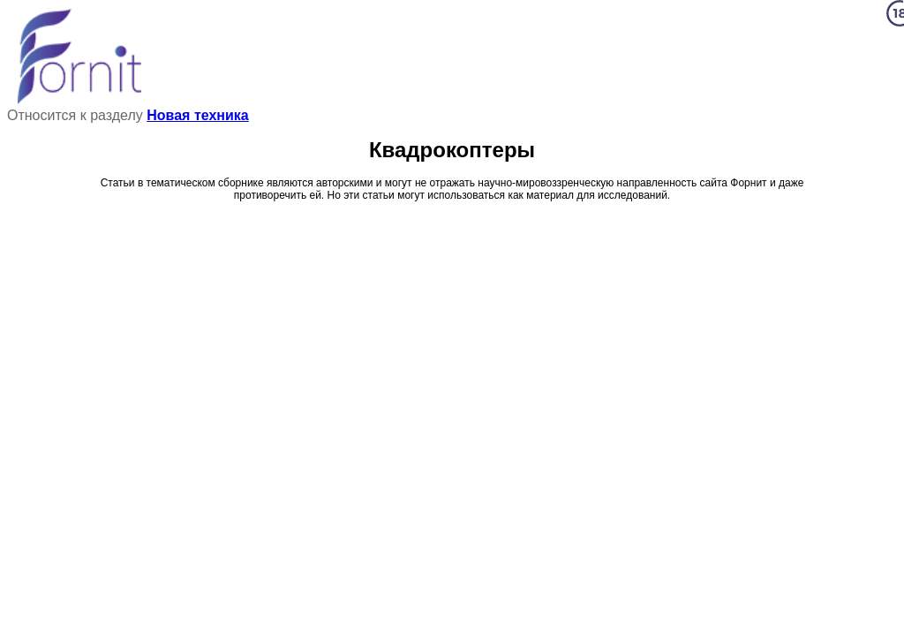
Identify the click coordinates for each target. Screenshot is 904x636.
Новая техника (197, 115)
